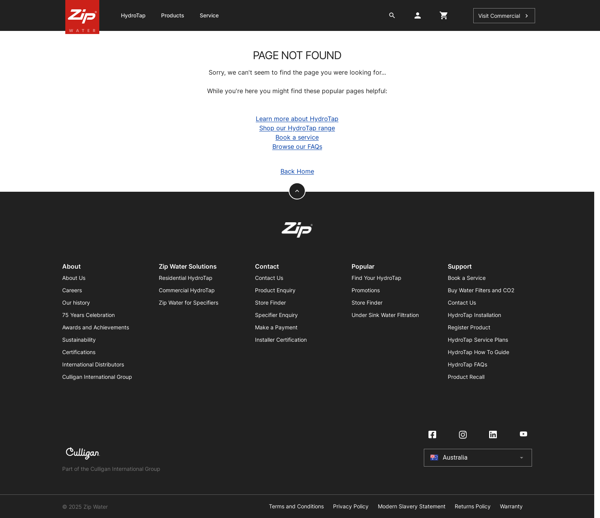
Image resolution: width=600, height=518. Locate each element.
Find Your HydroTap (376, 277)
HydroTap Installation (474, 315)
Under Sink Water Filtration (385, 315)
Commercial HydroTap (187, 290)
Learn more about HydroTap (297, 119)
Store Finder (270, 302)
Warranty (511, 506)
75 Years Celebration (88, 315)
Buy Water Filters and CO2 (481, 290)
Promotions (366, 290)
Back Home (297, 171)
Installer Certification (281, 339)
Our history (76, 302)
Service (209, 15)
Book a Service (467, 277)
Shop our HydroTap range (297, 128)
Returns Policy (473, 506)
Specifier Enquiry (276, 315)
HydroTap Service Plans (478, 339)
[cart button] (444, 15)
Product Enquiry (275, 290)
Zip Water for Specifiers (188, 302)
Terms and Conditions (296, 506)
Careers (72, 290)
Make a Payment (276, 327)
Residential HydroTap (185, 277)
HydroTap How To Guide (478, 352)
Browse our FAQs (297, 146)
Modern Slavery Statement (411, 506)
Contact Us (269, 277)
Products (172, 15)
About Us (73, 277)
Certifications (78, 352)
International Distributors (93, 364)
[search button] (392, 15)
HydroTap (133, 15)
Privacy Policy (351, 506)
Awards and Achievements (95, 327)
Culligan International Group (97, 376)
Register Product (469, 327)
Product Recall (466, 376)
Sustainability (79, 339)
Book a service (297, 137)
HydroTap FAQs (467, 364)
